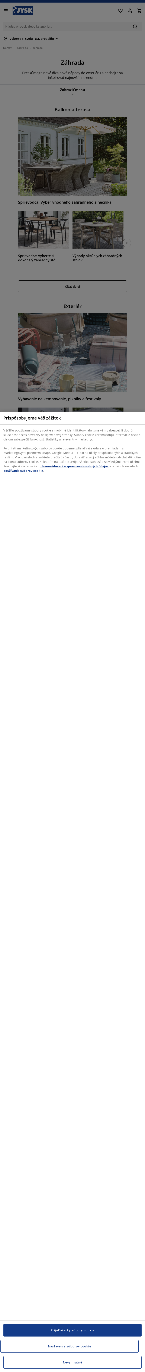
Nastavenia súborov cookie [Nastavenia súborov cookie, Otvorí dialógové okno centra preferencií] (69, 1346)
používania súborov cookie (23, 471)
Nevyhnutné (72, 1362)
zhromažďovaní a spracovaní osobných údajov (74, 466)
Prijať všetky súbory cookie (72, 1330)
